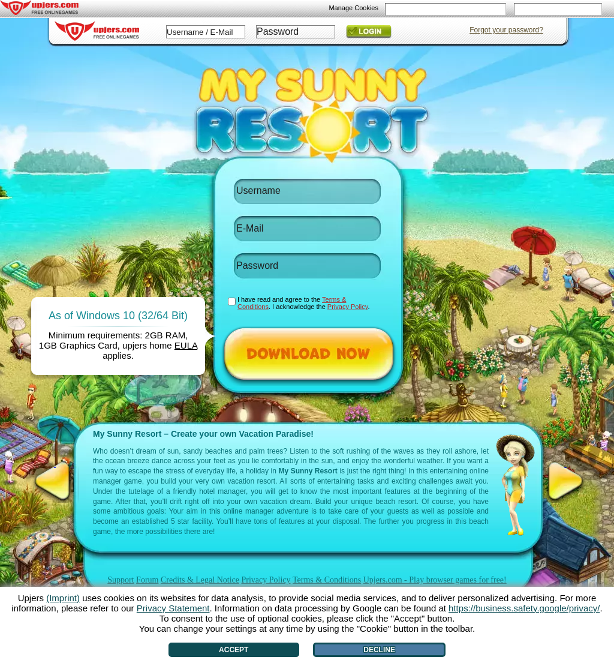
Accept (233, 650)
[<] (55, 481)
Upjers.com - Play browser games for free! (435, 579)
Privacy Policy (265, 579)
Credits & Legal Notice (200, 579)
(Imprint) (63, 598)
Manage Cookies (353, 7)
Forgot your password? (506, 30)
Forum (147, 579)
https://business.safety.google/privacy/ (524, 608)
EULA (185, 345)
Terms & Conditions (327, 579)
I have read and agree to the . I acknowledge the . (303, 303)
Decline (379, 650)
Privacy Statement (173, 608)
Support (120, 579)
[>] (565, 481)
